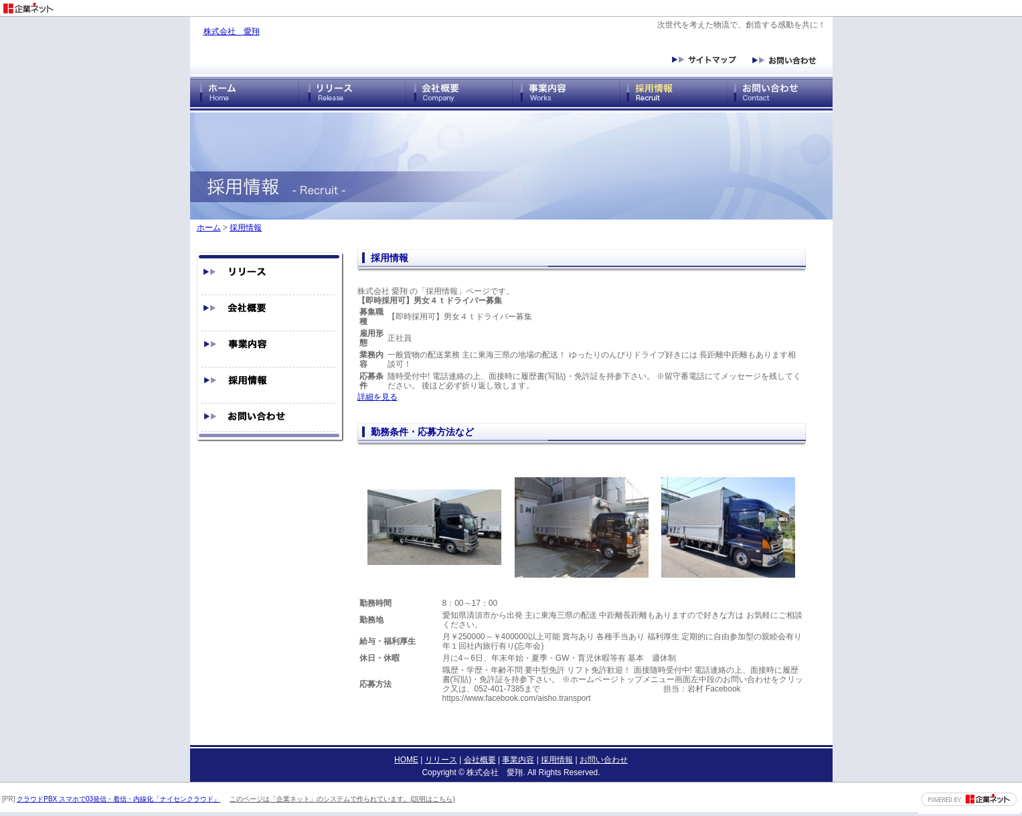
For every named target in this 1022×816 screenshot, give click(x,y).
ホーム (209, 227)
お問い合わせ (604, 759)
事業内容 (518, 759)
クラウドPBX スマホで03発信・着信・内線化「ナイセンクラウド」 (118, 799)
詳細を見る (377, 397)
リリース (441, 759)
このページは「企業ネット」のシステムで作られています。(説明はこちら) (342, 799)
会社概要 (480, 759)
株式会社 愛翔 (231, 31)
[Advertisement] (865, 5)
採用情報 (246, 227)
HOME (406, 759)
